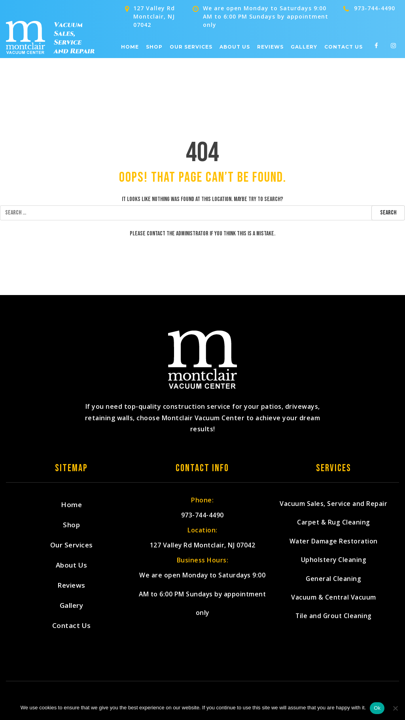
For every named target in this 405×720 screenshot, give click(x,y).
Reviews (270, 47)
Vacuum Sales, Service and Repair (333, 504)
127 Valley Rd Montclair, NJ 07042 (202, 547)
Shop (154, 47)
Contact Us (343, 47)
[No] (395, 708)
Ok (377, 708)
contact (156, 233)
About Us (235, 47)
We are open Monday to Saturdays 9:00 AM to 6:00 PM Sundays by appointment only (203, 599)
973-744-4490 (374, 8)
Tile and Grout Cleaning (333, 625)
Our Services (191, 47)
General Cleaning (333, 585)
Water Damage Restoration (333, 544)
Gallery (304, 47)
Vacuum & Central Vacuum (333, 605)
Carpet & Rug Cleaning (333, 524)
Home (130, 47)
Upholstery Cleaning (333, 565)
